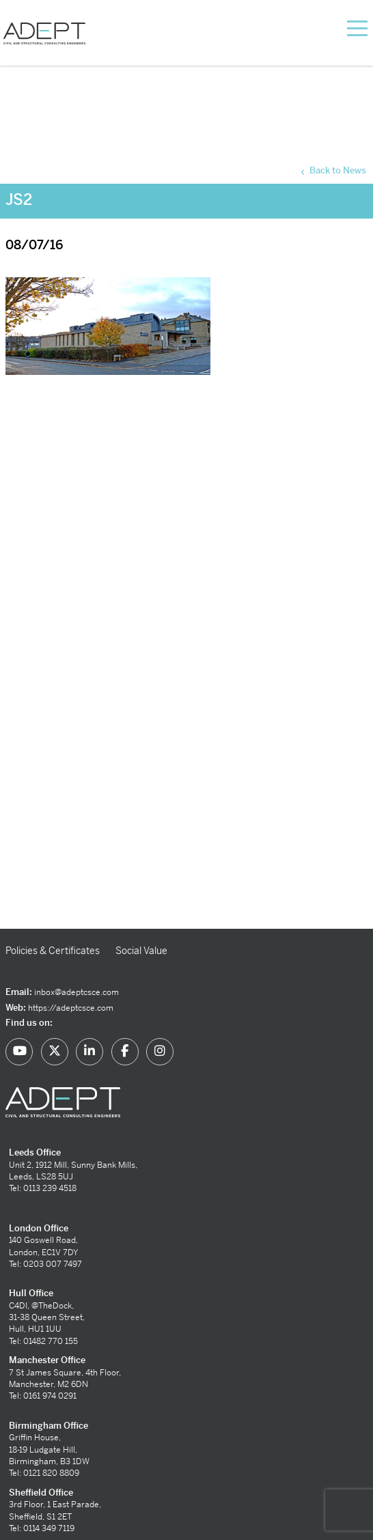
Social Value (141, 950)
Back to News (332, 171)
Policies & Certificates (52, 950)
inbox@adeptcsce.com (76, 992)
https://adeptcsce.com (70, 1008)
